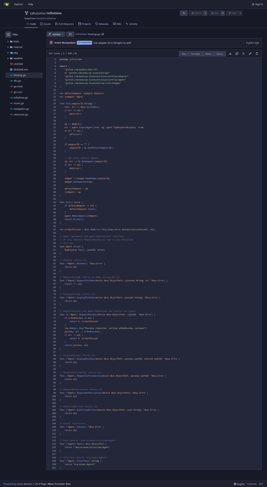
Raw (184, 54)
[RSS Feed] (184, 13)
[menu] (239, 484)
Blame (208, 54)
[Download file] (230, 54)
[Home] (6, 4)
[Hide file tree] (8, 34)
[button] (70, 34)
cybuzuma (37, 13)
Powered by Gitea (13, 483)
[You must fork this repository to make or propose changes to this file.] (250, 54)
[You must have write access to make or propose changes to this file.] (257, 54)
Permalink (195, 54)
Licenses (252, 483)
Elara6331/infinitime (46, 18)
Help (30, 4)
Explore (18, 4)
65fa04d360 (84, 42)
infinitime (54, 13)
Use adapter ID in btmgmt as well (112, 42)
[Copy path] (102, 34)
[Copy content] (237, 54)
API (261, 483)
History (220, 54)
